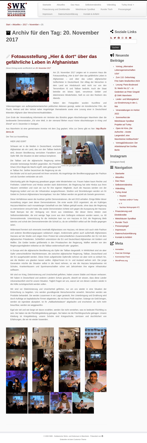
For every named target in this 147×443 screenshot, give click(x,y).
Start (8, 24)
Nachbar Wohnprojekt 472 (130, 207)
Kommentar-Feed (122, 257)
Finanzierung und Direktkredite (56, 9)
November (34, 24)
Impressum (47, 14)
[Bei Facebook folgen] (120, 37)
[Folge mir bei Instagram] (123, 37)
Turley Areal (127, 5)
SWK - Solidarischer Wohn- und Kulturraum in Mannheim (69, 436)
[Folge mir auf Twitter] (116, 37)
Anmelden (119, 249)
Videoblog (111, 5)
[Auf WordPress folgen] (127, 37)
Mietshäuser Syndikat (85, 9)
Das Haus (75, 5)
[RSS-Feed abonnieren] (112, 37)
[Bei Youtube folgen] (131, 37)
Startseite (46, 5)
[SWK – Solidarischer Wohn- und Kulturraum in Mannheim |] (17, 9)
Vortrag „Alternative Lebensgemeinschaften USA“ (125, 70)
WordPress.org (121, 260)
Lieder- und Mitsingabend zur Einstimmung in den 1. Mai (127, 102)
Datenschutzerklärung (68, 14)
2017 (25, 24)
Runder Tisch (106, 9)
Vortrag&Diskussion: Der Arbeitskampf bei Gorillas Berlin (126, 146)
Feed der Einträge (122, 253)
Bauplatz (123, 196)
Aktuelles (61, 5)
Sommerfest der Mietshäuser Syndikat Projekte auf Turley (124, 121)
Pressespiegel (124, 9)
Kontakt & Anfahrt (91, 14)
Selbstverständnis (93, 5)
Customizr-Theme (80, 439)
